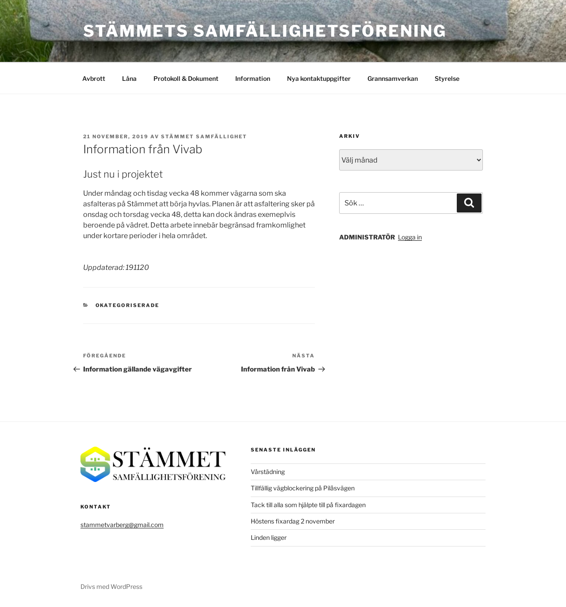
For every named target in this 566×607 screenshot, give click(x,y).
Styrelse (447, 78)
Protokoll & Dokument (185, 78)
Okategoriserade (128, 305)
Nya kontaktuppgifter (319, 78)
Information (252, 78)
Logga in (410, 237)
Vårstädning (268, 471)
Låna (129, 78)
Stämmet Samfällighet (204, 136)
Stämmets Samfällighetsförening (264, 31)
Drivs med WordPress (111, 586)
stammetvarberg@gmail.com (122, 524)
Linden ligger (269, 537)
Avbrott (93, 78)
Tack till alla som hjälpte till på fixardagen (308, 504)
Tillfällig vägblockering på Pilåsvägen (303, 488)
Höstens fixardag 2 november (293, 521)
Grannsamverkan (392, 78)
